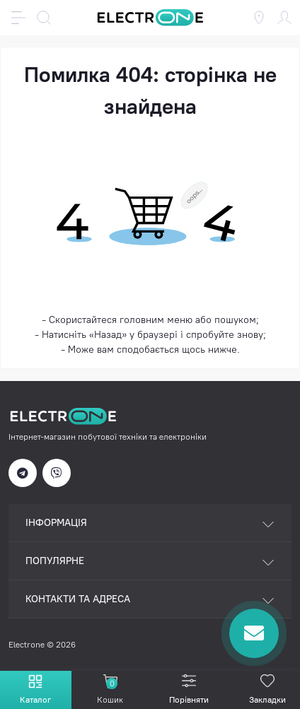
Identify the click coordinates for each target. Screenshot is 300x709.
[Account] (284, 18)
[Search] (44, 18)
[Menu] (18, 18)
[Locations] (259, 18)
